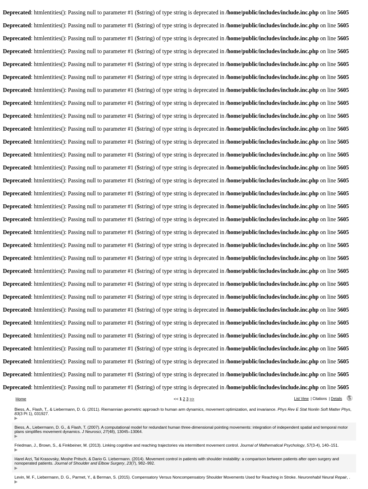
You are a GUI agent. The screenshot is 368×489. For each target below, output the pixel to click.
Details (336, 399)
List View (301, 399)
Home (20, 399)
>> (192, 399)
